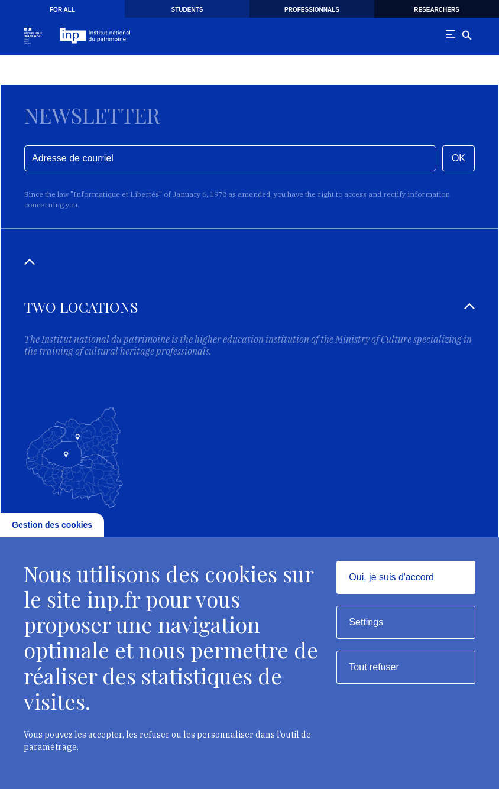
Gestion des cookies (52, 525)
